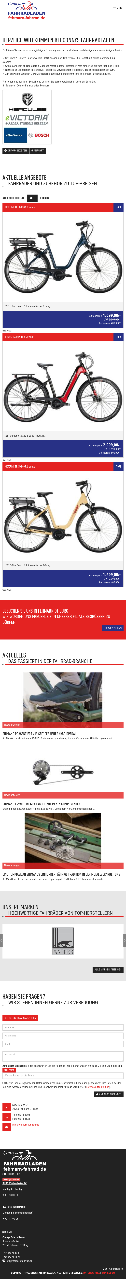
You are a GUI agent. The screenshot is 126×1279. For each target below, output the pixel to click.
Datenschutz (91, 1272)
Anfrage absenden (109, 1094)
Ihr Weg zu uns (113, 628)
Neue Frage (9, 1070)
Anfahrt (37, 150)
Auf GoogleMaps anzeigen (20, 1018)
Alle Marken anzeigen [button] (108, 969)
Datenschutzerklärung (97, 1087)
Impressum (108, 1272)
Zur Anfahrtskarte (113, 1268)
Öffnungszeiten (15, 150)
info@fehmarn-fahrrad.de (25, 1124)
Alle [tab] (32, 198)
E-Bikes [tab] (44, 198)
